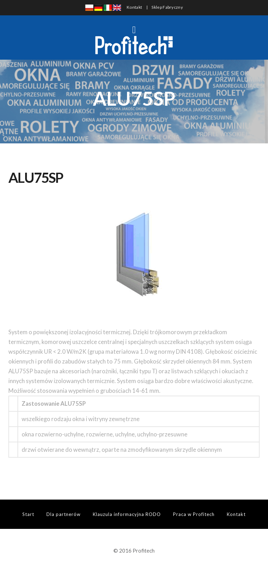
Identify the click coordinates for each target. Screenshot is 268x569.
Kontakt (134, 7)
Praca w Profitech (194, 514)
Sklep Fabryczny (167, 7)
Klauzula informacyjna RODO (127, 514)
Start (28, 514)
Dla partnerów (63, 514)
